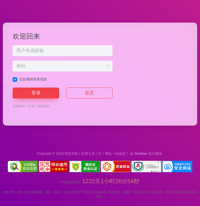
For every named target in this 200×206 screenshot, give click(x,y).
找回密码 (43, 106)
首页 (89, 92)
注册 (31, 106)
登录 (36, 92)
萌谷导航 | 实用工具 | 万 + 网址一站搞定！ (97, 154)
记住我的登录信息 (33, 79)
